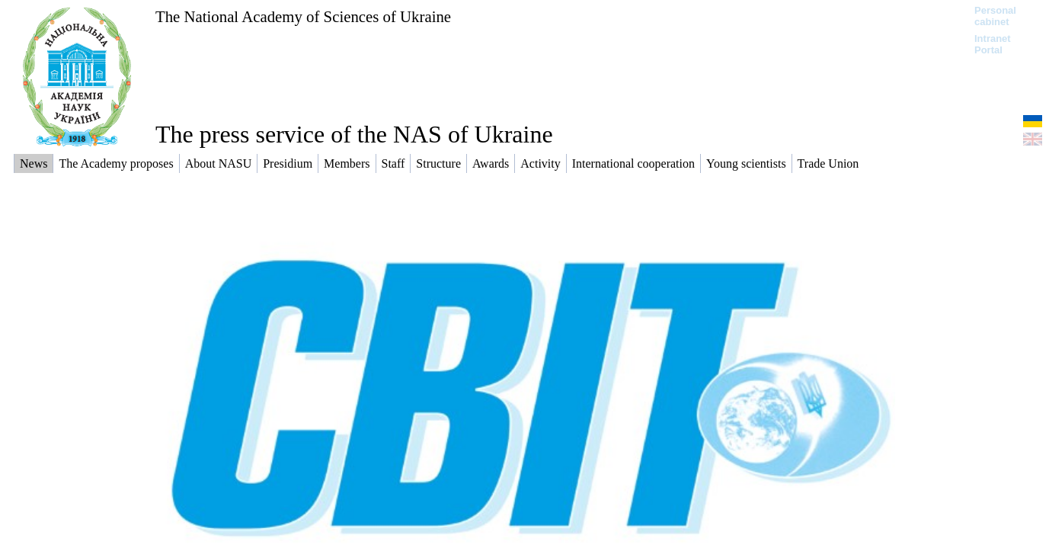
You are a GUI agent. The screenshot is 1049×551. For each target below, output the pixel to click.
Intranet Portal (992, 44)
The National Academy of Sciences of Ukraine (303, 16)
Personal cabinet (995, 16)
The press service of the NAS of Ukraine (354, 134)
